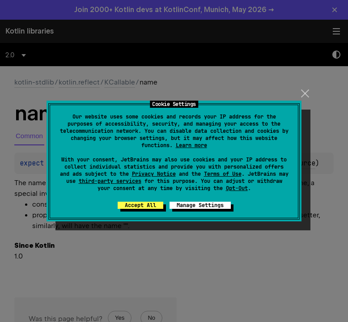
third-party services (110, 181)
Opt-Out (237, 188)
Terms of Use (223, 174)
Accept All (140, 205)
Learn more (191, 145)
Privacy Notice (154, 174)
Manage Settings (200, 205)
